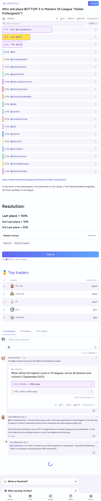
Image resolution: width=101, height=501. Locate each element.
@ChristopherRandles (20, 96)
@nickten (15, 134)
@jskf (13, 126)
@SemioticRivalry (18, 171)
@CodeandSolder (18, 59)
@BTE (19, 37)
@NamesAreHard (18, 89)
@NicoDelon (16, 149)
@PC (12, 52)
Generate (92, 235)
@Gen (19, 44)
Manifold (7, 243)
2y (24, 358)
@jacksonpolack (18, 67)
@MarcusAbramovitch (21, 81)
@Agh (13, 104)
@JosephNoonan (18, 119)
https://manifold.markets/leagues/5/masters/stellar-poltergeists (34, 179)
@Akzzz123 (15, 141)
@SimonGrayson (18, 156)
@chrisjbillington (23, 29)
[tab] (9, 331)
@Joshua (14, 111)
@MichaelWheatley (19, 164)
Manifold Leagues (21, 243)
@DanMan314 (17, 74)
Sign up (93, 3)
